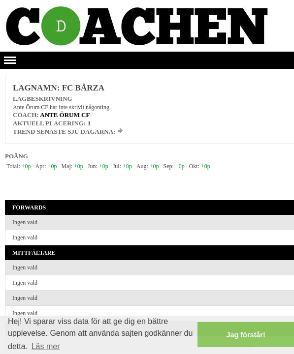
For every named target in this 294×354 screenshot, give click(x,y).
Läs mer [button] (46, 346)
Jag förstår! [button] (246, 335)
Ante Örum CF (65, 114)
